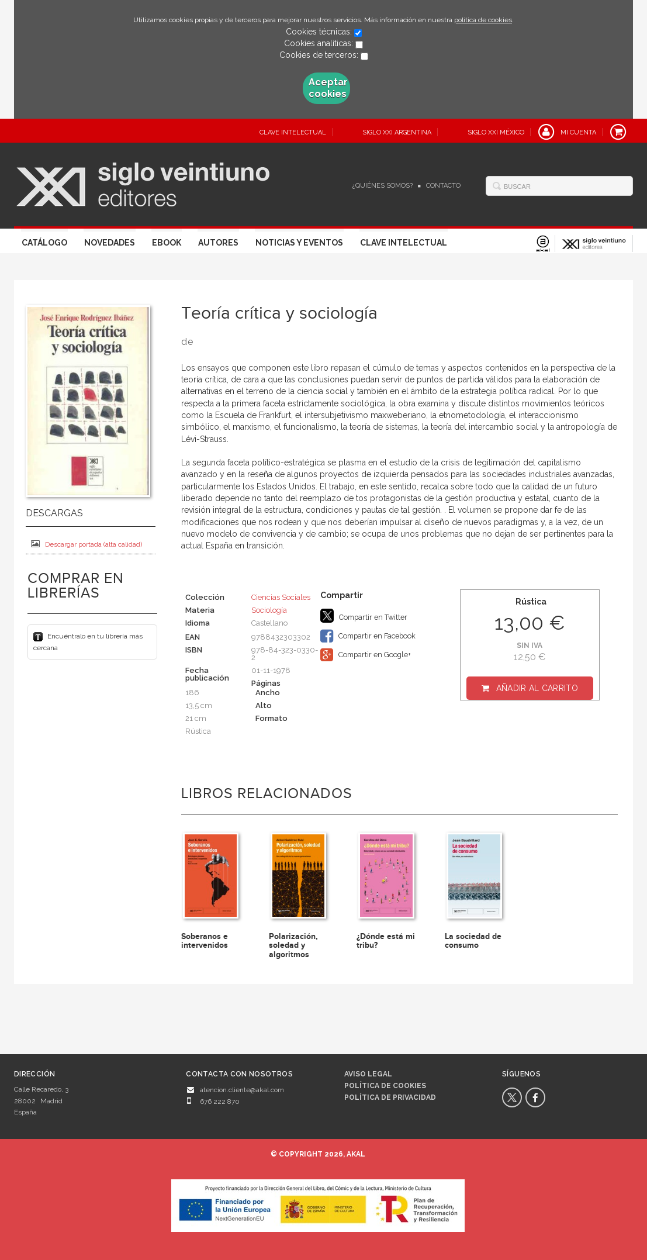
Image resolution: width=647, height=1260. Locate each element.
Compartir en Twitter (363, 616)
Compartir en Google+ (365, 654)
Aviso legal (368, 1074)
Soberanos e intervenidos (204, 940)
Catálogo (44, 242)
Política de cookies (385, 1086)
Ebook (166, 242)
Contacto (443, 185)
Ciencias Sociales (280, 597)
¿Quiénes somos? (382, 185)
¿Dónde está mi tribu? (386, 940)
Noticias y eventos (299, 242)
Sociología (269, 610)
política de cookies (483, 20)
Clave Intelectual (403, 242)
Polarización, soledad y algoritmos (293, 945)
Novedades (109, 242)
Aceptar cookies (328, 88)
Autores (218, 242)
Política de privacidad (390, 1097)
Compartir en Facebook (368, 636)
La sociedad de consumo (473, 940)
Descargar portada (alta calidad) (86, 544)
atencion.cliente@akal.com (242, 1090)
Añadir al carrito (537, 688)
